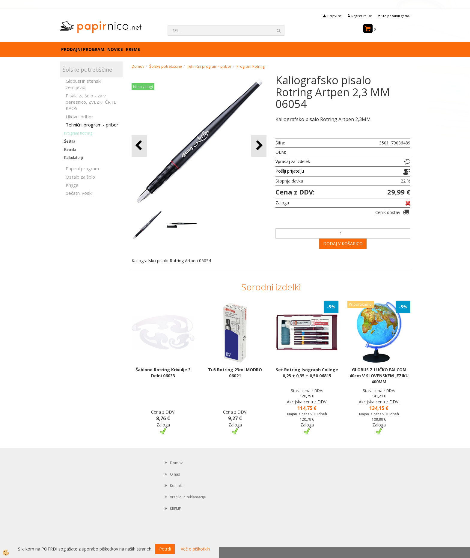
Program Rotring (78, 133)
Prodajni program (82, 49)
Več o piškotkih (195, 549)
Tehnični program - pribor (92, 125)
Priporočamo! (361, 304)
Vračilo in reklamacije (188, 497)
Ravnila (70, 149)
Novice (115, 49)
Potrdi (165, 549)
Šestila (69, 141)
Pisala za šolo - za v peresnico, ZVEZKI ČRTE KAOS (91, 102)
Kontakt (176, 485)
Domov (138, 66)
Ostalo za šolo (80, 177)
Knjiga (72, 185)
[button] (258, 145)
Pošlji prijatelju (289, 171)
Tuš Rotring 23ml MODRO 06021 (235, 372)
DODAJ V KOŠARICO (343, 243)
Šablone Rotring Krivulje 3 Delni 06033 (163, 372)
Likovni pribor (79, 117)
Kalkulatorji (73, 157)
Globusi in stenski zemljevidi (83, 84)
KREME (133, 49)
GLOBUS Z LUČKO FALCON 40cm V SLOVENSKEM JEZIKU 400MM (379, 375)
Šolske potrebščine (165, 66)
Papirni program (82, 168)
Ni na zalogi (143, 86)
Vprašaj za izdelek (292, 161)
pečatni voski (79, 193)
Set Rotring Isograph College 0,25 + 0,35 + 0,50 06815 (307, 372)
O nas (175, 474)
